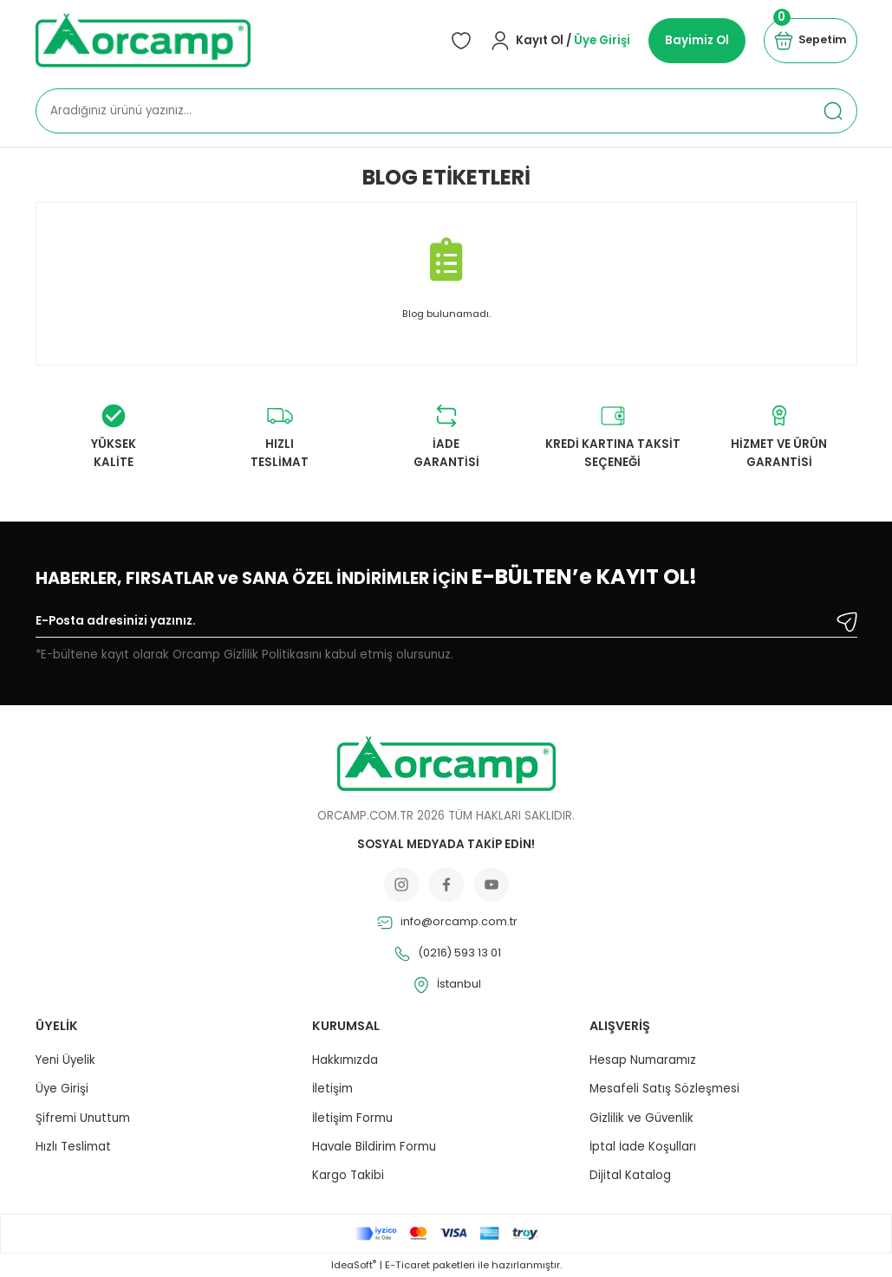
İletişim (332, 1088)
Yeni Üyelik (65, 1060)
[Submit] (847, 622)
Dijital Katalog (630, 1175)
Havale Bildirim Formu (374, 1146)
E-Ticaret (407, 1265)
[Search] (446, 110)
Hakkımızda (345, 1060)
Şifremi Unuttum (83, 1118)
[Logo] (143, 40)
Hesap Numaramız (642, 1060)
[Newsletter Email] (446, 625)
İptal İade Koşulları (642, 1146)
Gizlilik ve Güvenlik (641, 1118)
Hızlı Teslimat (73, 1146)
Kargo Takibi (348, 1175)
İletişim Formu (352, 1118)
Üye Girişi (62, 1088)
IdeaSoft (353, 1265)
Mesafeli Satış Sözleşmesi (664, 1088)
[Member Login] (555, 40)
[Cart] (808, 40)
